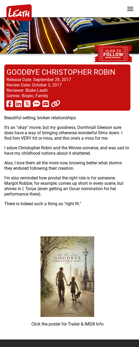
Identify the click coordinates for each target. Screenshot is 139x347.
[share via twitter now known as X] (27, 103)
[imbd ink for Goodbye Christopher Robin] (67, 279)
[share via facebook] (9, 103)
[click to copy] (55, 103)
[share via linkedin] (18, 103)
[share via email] (45, 103)
